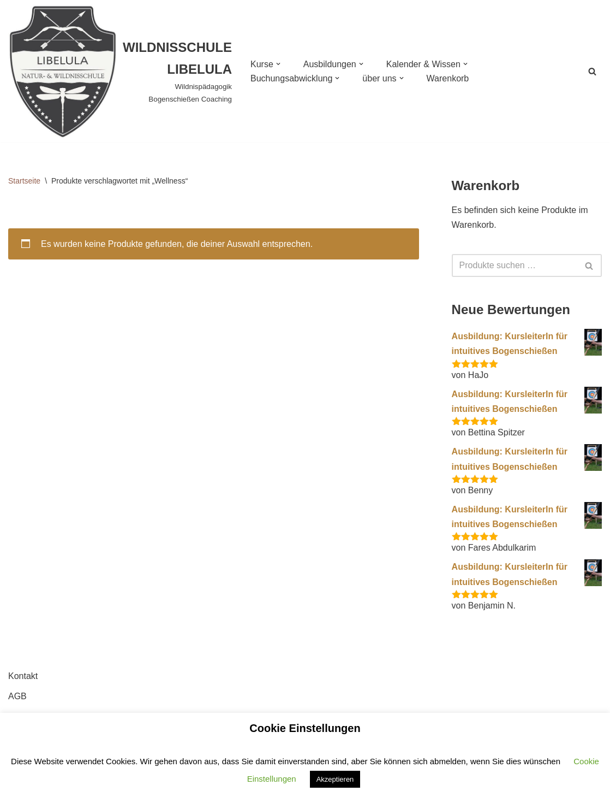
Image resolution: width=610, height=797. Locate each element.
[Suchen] (592, 71)
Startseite (24, 180)
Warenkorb (448, 78)
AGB (17, 696)
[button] (278, 64)
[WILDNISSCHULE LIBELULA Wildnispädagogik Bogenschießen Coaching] (120, 71)
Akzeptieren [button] (335, 779)
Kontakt (23, 676)
